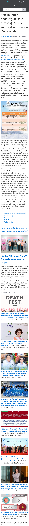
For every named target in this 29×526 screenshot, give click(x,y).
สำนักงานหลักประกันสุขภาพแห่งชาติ (12, 60)
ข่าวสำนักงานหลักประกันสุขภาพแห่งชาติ (15, 214)
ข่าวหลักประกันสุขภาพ (10, 216)
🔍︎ (24, 9)
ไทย (15, 2)
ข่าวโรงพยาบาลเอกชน (10, 218)
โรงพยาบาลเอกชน (7, 55)
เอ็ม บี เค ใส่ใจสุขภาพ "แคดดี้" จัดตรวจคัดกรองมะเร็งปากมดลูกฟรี (14, 259)
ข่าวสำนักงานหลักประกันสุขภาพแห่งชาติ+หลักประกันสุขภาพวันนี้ (14, 230)
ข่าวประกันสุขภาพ (8, 220)
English (21, 2)
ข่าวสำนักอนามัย (8, 222)
